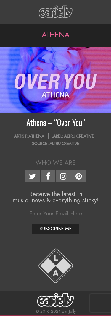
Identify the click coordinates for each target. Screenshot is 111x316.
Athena (36, 136)
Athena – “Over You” (55, 122)
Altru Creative (79, 136)
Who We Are (56, 162)
